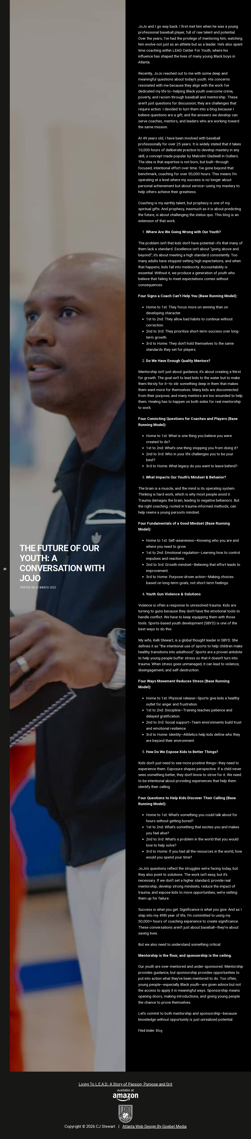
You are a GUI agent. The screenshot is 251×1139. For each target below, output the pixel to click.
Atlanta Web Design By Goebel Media (154, 1126)
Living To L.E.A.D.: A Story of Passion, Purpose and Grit (125, 1084)
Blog (159, 1030)
